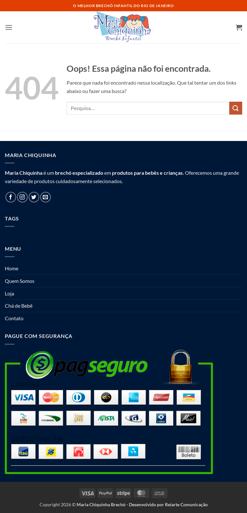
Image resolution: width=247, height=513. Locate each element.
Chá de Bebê (18, 306)
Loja (9, 293)
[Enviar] (235, 108)
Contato (14, 318)
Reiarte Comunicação (186, 504)
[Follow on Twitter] (34, 197)
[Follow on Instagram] (22, 197)
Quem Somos (19, 281)
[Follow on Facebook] (10, 197)
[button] (9, 27)
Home (11, 268)
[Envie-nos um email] (45, 197)
